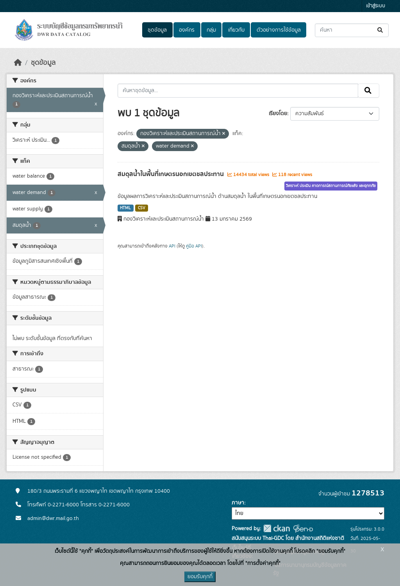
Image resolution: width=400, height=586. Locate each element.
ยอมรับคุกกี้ (200, 577)
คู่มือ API (194, 245)
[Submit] (380, 30)
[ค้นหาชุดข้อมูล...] (352, 30)
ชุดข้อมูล (157, 30)
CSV (141, 208)
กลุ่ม (211, 30)
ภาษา (238, 503)
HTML (125, 208)
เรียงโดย (278, 114)
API (172, 245)
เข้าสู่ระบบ (375, 6)
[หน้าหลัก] (18, 63)
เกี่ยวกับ (236, 30)
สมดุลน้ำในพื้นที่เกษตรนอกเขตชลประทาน (171, 174)
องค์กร (187, 30)
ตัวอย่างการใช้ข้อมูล (279, 30)
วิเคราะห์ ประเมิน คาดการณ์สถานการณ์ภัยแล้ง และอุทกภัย (331, 186)
